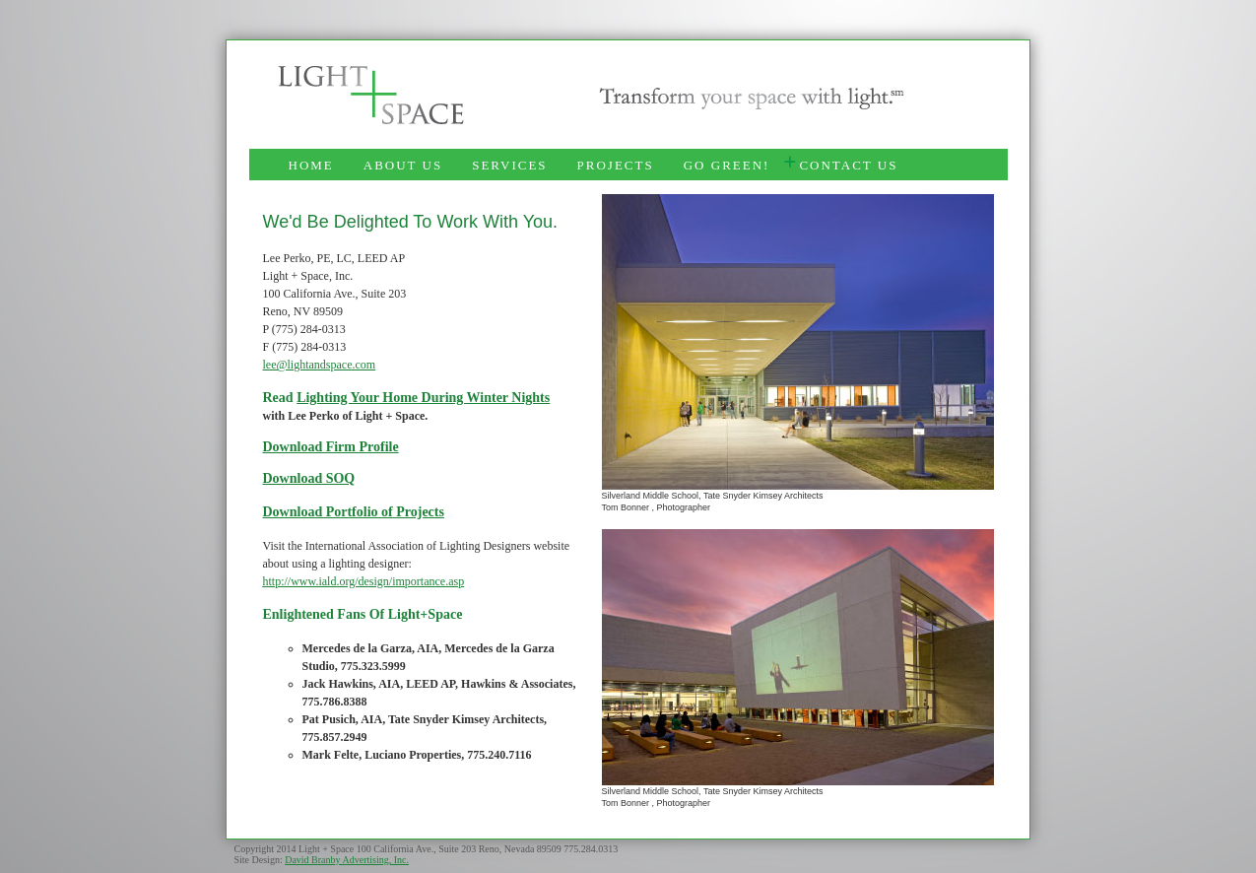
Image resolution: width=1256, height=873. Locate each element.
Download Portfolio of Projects (353, 511)
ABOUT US (403, 165)
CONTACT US (848, 165)
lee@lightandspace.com (319, 364)
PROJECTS (615, 165)
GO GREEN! (727, 165)
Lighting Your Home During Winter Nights (423, 397)
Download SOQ (309, 478)
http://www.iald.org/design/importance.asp (364, 581)
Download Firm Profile (331, 446)
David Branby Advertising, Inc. (347, 859)
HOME (311, 165)
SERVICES (509, 165)
